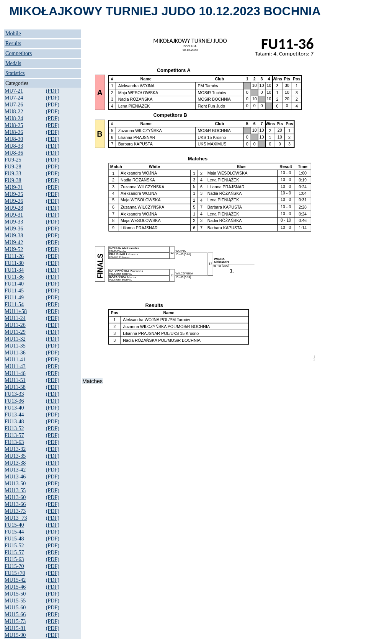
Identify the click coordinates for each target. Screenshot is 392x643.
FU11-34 (14, 270)
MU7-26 (14, 105)
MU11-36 (15, 353)
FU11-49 (14, 297)
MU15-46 (15, 587)
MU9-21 (14, 187)
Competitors (18, 53)
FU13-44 (14, 415)
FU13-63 (14, 442)
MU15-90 (15, 635)
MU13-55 (15, 490)
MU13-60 (15, 497)
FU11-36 (14, 277)
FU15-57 (14, 552)
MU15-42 (15, 580)
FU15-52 (14, 545)
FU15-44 (14, 532)
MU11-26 (15, 325)
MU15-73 (15, 621)
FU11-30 (14, 263)
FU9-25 (13, 160)
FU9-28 (13, 167)
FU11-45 (14, 291)
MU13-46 (15, 477)
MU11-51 (15, 380)
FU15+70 (15, 573)
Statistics (15, 73)
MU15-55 (15, 601)
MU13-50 (15, 483)
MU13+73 (16, 518)
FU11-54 (14, 304)
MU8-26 (14, 132)
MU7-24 (14, 98)
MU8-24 (14, 118)
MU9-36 (14, 229)
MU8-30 (14, 139)
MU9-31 (14, 215)
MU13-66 (15, 504)
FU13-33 (14, 394)
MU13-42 (15, 470)
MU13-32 (15, 449)
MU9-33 (14, 222)
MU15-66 (15, 614)
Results (13, 43)
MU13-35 (15, 456)
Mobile (13, 33)
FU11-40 (14, 284)
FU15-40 (14, 525)
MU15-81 (15, 628)
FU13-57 (14, 435)
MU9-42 (14, 242)
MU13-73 (15, 511)
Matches (92, 381)
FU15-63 (14, 559)
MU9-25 (14, 194)
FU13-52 (14, 428)
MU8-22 (14, 111)
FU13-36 (14, 401)
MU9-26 (14, 201)
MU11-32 (15, 339)
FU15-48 (14, 539)
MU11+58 (16, 311)
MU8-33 (14, 146)
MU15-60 (15, 607)
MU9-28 (14, 208)
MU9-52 (14, 249)
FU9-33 (13, 173)
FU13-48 (14, 421)
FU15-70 (14, 566)
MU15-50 (15, 594)
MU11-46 (15, 373)
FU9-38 (13, 180)
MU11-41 (15, 359)
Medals (13, 63)
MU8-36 (14, 153)
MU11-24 (15, 318)
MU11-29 (15, 332)
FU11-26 (14, 256)
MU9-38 (14, 235)
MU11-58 (15, 387)
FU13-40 (14, 408)
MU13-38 (15, 463)
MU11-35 (15, 346)
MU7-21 (14, 91)
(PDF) (52, 91)
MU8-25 (14, 125)
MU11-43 (15, 366)
